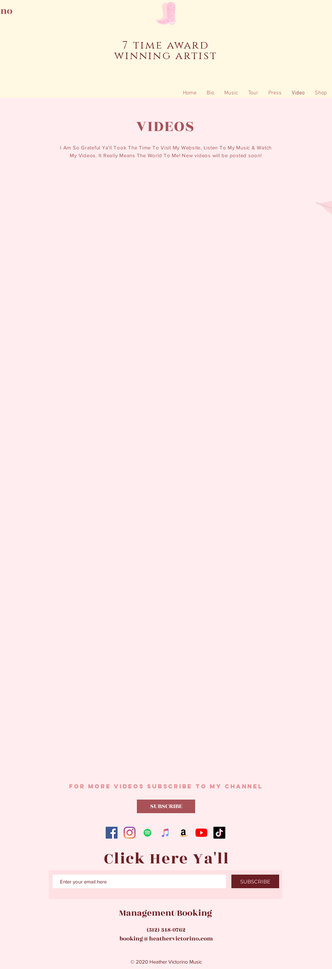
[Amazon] (183, 833)
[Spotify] (147, 833)
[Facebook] (112, 833)
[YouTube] (201, 833)
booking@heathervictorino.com (166, 938)
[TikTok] (219, 833)
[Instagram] (130, 833)
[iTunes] (165, 833)
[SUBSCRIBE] (166, 806)
